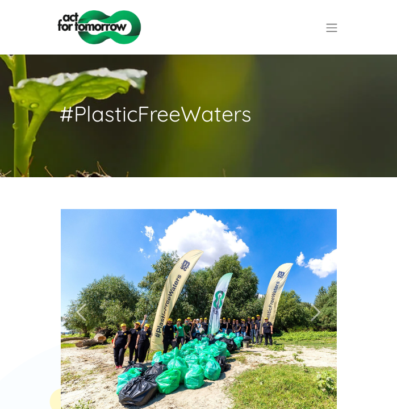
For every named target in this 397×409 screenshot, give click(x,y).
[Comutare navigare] (332, 27)
